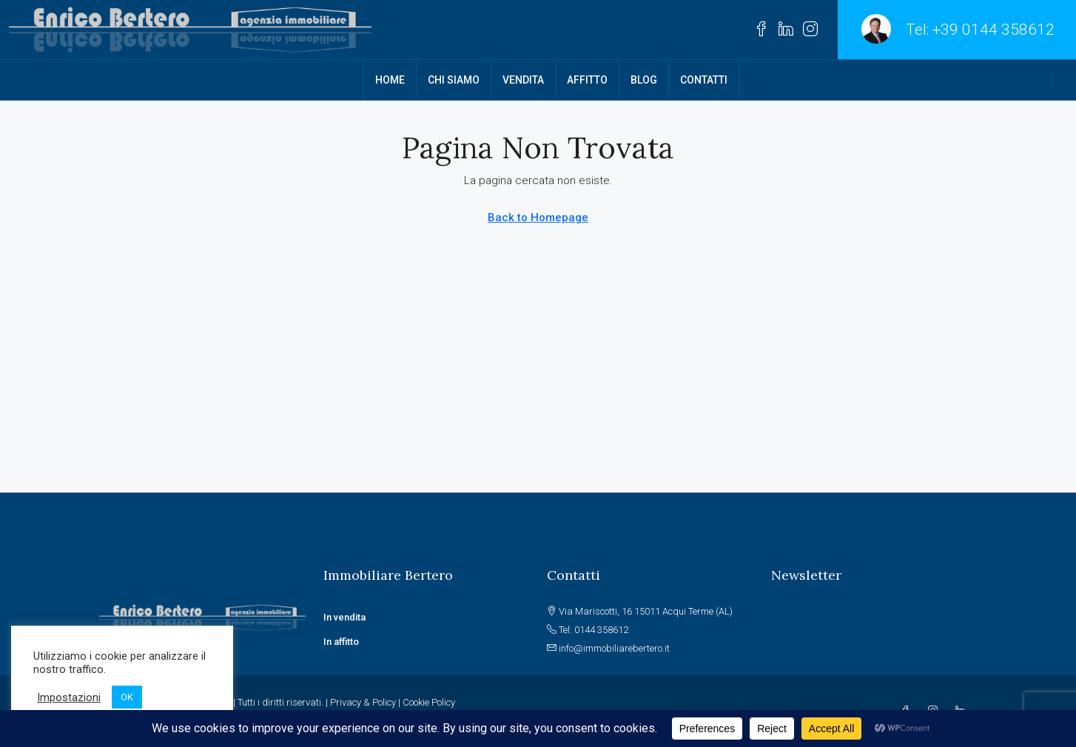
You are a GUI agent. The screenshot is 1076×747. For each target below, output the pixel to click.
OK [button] (127, 697)
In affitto (341, 641)
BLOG (644, 80)
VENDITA (523, 80)
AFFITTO (587, 80)
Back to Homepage (538, 217)
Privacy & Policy (363, 702)
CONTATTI (703, 80)
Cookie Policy (429, 702)
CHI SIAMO (454, 80)
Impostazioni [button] (69, 697)
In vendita (345, 617)
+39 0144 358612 (993, 29)
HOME (390, 80)
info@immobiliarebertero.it (614, 648)
